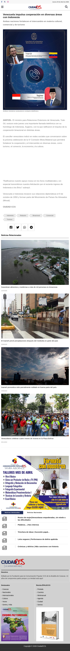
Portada (40, 589)
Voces (4, 602)
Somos (40, 605)
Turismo (9, 219)
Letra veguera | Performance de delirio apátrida (38, 539)
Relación (23, 215)
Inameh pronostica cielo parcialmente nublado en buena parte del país (29, 387)
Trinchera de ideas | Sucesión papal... (33, 532)
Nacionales (6, 592)
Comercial (49, 215)
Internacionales (8, 595)
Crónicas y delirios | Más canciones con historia (38, 546)
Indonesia (10, 215)
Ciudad (40, 602)
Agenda (40, 598)
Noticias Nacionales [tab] (34, 512)
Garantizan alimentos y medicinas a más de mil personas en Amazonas (29, 287)
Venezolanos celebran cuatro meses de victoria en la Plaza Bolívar (27, 438)
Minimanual (41, 595)
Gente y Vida (7, 605)
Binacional (36, 215)
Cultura (5, 598)
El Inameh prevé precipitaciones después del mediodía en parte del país (29, 341)
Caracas (5, 589)
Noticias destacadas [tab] (12, 512)
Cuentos (40, 592)
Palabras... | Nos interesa (28, 525)
